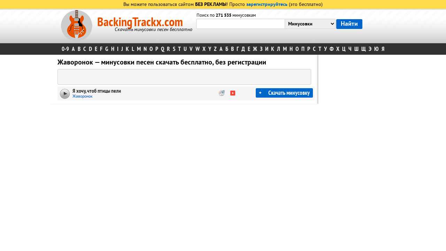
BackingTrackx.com (140, 22)
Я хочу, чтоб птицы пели (96, 91)
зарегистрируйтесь (266, 5)
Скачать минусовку (289, 93)
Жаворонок (82, 96)
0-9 (65, 49)
